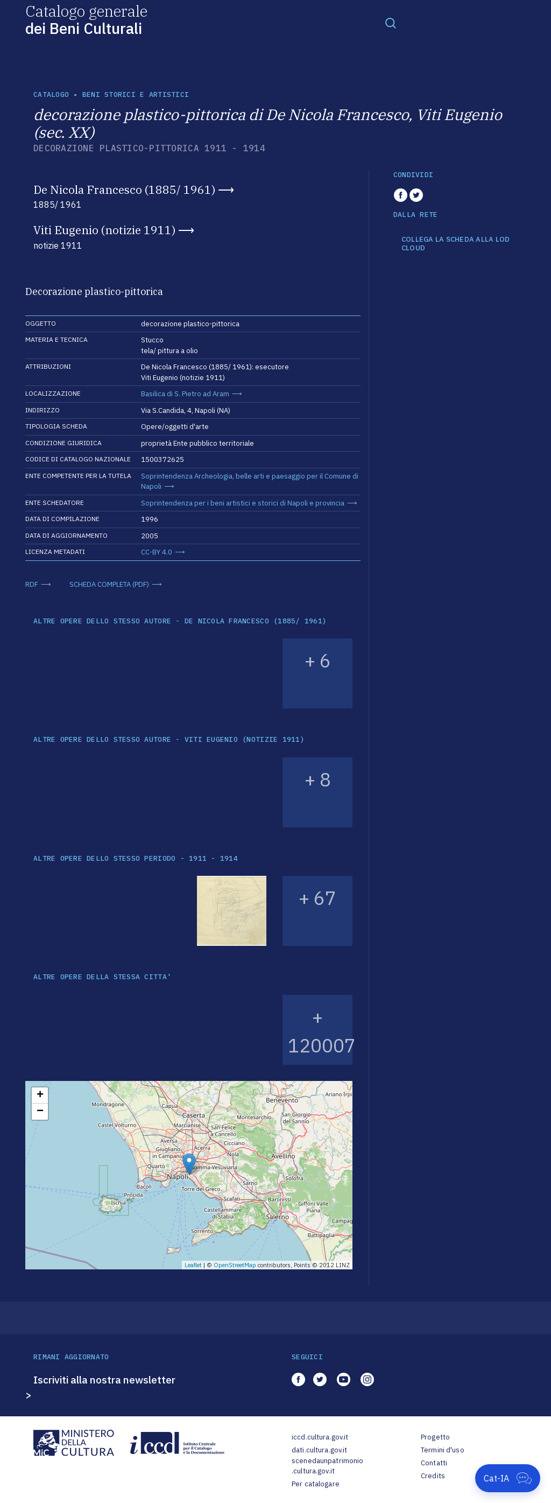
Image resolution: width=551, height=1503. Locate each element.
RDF (31, 584)
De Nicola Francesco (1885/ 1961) (124, 189)
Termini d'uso (442, 1450)
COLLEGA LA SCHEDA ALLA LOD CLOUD (455, 243)
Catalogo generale (86, 19)
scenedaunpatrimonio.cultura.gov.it (327, 1466)
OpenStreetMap (235, 1265)
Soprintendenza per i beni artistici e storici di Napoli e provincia (242, 503)
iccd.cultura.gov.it (320, 1437)
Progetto (435, 1437)
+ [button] (40, 1095)
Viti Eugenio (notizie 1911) (104, 229)
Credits (433, 1475)
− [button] (40, 1112)
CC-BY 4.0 (156, 552)
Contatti (434, 1462)
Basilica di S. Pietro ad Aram (185, 393)
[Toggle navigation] (391, 22)
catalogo (51, 94)
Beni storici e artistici (135, 94)
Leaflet (193, 1265)
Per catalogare (316, 1483)
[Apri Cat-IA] (507, 1478)
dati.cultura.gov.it (319, 1450)
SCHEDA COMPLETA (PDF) (109, 584)
